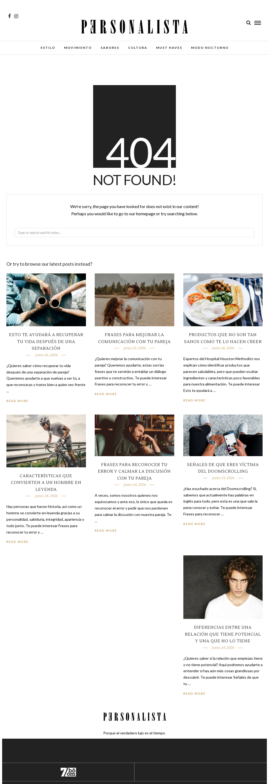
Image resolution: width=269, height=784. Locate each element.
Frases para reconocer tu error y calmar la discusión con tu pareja (134, 471)
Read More (194, 400)
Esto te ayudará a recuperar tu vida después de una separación (46, 341)
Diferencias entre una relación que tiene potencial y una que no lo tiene (223, 634)
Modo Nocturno (210, 48)
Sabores (110, 48)
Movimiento (78, 48)
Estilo (48, 48)
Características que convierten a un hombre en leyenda (46, 482)
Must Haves (169, 48)
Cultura (137, 48)
